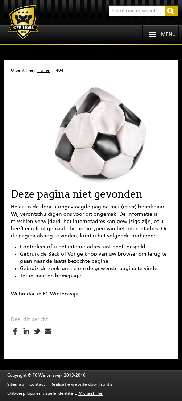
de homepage (64, 275)
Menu (168, 34)
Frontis (105, 385)
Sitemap (15, 385)
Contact (37, 385)
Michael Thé (90, 394)
